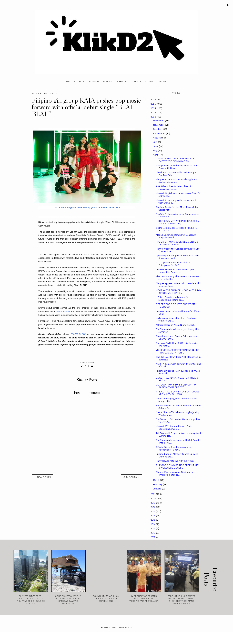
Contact (150, 81)
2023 (153, 112)
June (156, 146)
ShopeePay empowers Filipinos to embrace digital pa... (174, 473)
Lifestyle (70, 81)
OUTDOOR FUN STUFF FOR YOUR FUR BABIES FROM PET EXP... (176, 386)
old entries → (131, 477)
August (157, 137)
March (156, 480)
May (155, 150)
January (157, 488)
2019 (153, 502)
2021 (153, 494)
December (159, 120)
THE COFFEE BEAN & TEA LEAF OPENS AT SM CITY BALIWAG (177, 393)
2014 (153, 524)
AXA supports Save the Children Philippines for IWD (173, 263)
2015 (153, 520)
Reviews (107, 81)
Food (82, 81)
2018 (153, 507)
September (159, 133)
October (158, 129)
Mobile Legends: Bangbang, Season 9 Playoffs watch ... (176, 236)
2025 (153, 104)
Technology (123, 81)
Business (94, 81)
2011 (153, 537)
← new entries (43, 477)
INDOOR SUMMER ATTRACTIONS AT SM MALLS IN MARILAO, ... (177, 222)
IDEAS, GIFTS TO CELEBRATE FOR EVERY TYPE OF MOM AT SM (175, 160)
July (155, 142)
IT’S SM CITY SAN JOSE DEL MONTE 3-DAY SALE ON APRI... (177, 243)
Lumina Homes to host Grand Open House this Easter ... (175, 270)
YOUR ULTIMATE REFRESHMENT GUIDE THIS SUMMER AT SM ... (177, 351)
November (159, 125)
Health (137, 81)
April (156, 155)
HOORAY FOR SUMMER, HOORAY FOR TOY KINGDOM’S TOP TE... (178, 291)
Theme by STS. (124, 627)
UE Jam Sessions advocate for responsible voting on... (172, 298)
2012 (153, 532)
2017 (153, 511)
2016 (153, 515)
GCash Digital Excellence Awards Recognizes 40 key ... (173, 448)
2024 (153, 108)
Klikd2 (104, 627)
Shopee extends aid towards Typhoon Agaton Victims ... (176, 180)
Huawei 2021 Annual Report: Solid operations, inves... (174, 427)
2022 (153, 116)
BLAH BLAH (78, 334)
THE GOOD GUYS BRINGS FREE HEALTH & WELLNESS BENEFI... (178, 466)
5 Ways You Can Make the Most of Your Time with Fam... (176, 166)
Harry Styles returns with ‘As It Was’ (175, 461)
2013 (153, 528)
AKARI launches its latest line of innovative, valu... (173, 187)
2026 (153, 99)
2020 (153, 498)
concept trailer (63, 311)
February (158, 484)
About (162, 81)
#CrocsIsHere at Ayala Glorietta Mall (175, 325)
